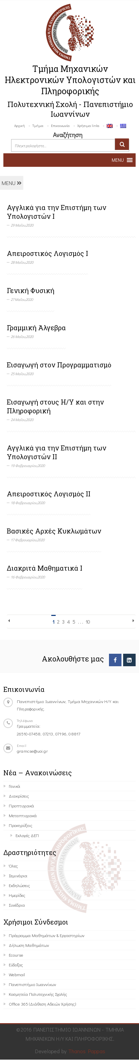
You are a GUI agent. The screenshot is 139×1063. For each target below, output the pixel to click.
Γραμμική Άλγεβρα (36, 327)
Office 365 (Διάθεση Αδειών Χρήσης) (42, 1004)
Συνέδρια (17, 905)
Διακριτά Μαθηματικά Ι (44, 568)
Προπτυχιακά (21, 805)
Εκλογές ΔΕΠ (27, 835)
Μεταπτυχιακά (23, 815)
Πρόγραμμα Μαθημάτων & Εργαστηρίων (46, 935)
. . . (80, 622)
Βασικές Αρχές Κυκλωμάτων (54, 530)
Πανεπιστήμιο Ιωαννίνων (32, 984)
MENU (12, 182)
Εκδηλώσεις (19, 885)
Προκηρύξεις (20, 825)
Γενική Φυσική (30, 290)
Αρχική (19, 125)
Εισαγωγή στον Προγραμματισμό (59, 364)
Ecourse (16, 955)
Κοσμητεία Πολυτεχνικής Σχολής (38, 994)
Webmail (17, 974)
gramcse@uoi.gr (32, 751)
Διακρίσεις (19, 796)
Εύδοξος (16, 964)
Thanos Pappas (87, 1051)
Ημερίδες (17, 895)
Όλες (13, 865)
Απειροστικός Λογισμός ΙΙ (48, 493)
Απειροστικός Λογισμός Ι (47, 253)
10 (88, 622)
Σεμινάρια (18, 875)
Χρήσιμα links (88, 125)
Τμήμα (38, 125)
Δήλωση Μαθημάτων (29, 945)
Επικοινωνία (60, 125)
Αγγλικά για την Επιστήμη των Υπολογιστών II (56, 452)
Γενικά (14, 786)
